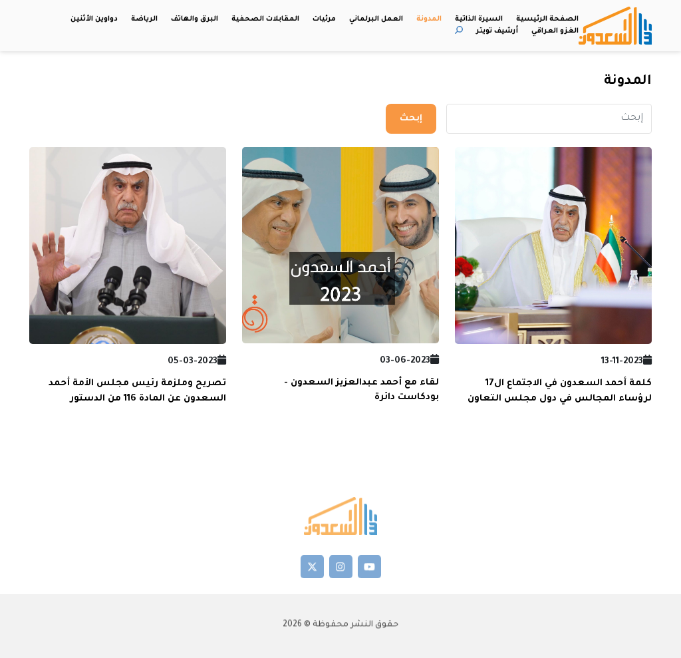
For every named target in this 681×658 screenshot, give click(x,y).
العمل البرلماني (376, 19)
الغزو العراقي (555, 31)
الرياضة (144, 19)
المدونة (429, 19)
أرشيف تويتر (497, 31)
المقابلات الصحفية (265, 19)
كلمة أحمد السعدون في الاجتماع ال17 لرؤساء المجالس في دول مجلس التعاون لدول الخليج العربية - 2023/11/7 (560, 398)
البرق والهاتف (194, 19)
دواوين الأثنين (94, 19)
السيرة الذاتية (479, 19)
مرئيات (324, 19)
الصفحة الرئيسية (547, 19)
